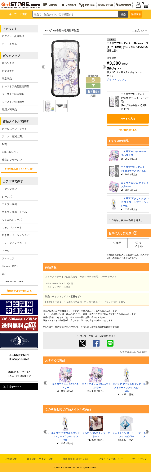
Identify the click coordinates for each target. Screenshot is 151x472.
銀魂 (4, 144)
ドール (5, 250)
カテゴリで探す (13, 181)
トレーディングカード (14, 243)
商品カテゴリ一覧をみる (19, 290)
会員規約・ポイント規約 (40, 458)
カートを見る (9, 44)
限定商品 (7, 78)
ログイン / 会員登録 (13, 36)
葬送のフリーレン (12, 159)
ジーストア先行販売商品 (15, 86)
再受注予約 (8, 71)
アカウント (10, 28)
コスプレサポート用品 (14, 212)
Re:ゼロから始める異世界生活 (62, 30)
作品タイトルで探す (16, 121)
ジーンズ (7, 196)
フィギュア (8, 258)
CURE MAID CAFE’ (13, 281)
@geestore (11, 386)
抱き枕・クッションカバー (17, 235)
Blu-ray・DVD (10, 266)
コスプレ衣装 (9, 204)
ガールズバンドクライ (14, 128)
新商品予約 (8, 63)
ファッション (9, 188)
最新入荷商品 (9, 109)
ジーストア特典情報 (13, 94)
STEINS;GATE (10, 151)
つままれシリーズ (12, 219)
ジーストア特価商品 (13, 101)
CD (4, 273)
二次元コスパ (139, 30)
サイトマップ (139, 458)
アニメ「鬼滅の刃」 (13, 136)
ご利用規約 (11, 458)
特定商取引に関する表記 (76, 458)
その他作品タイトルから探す (19, 168)
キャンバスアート (12, 227)
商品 (117, 242)
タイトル (139, 244)
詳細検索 (136, 14)
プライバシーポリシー (111, 458)
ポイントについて (117, 79)
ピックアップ (11, 55)
